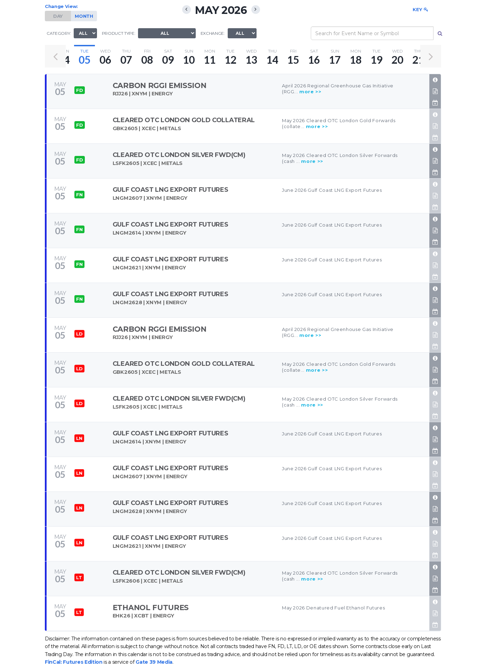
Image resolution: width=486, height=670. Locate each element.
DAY (58, 16)
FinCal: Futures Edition (74, 662)
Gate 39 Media (154, 662)
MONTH (84, 16)
